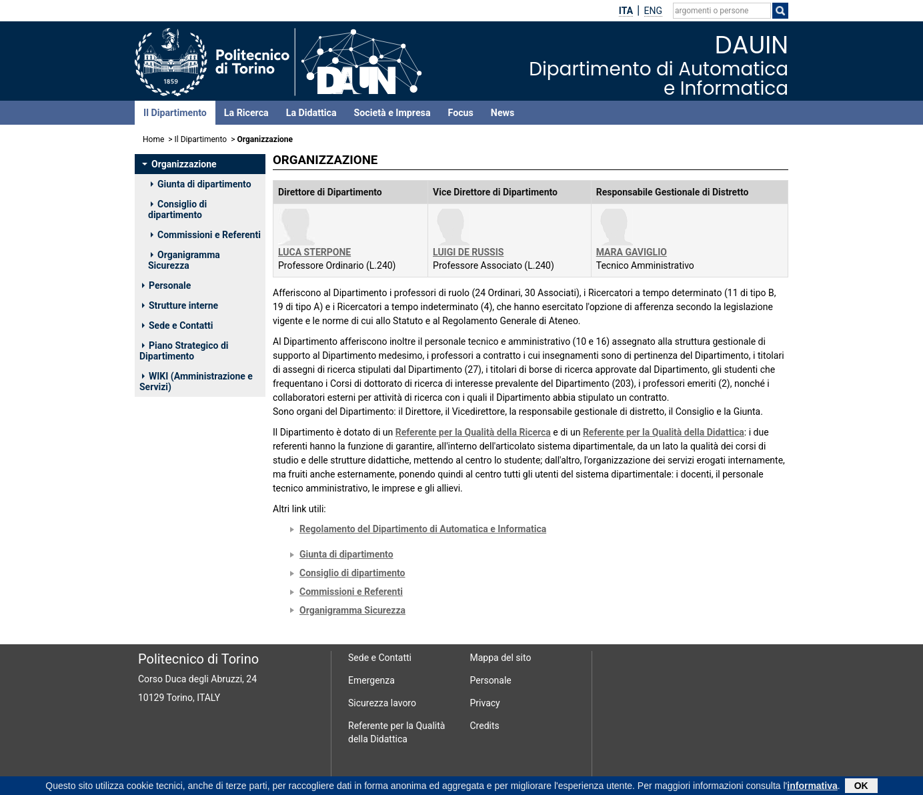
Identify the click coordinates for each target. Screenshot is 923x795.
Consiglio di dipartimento (177, 209)
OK (861, 787)
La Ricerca (246, 112)
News (502, 112)
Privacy (485, 703)
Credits (485, 725)
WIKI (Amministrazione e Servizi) (196, 381)
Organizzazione (179, 164)
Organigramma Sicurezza (184, 260)
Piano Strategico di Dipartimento (183, 350)
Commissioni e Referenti (206, 234)
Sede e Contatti (177, 325)
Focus (461, 112)
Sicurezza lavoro (382, 703)
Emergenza (371, 680)
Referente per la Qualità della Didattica (663, 432)
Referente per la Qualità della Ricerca (473, 432)
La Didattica (311, 112)
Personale (166, 285)
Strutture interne (180, 305)
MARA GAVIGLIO (631, 252)
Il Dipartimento (175, 112)
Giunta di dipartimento (201, 184)
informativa (812, 787)
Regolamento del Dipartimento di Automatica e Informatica (422, 529)
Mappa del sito (501, 657)
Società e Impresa (392, 112)
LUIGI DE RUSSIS (468, 252)
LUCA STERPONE (314, 252)
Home (153, 139)
